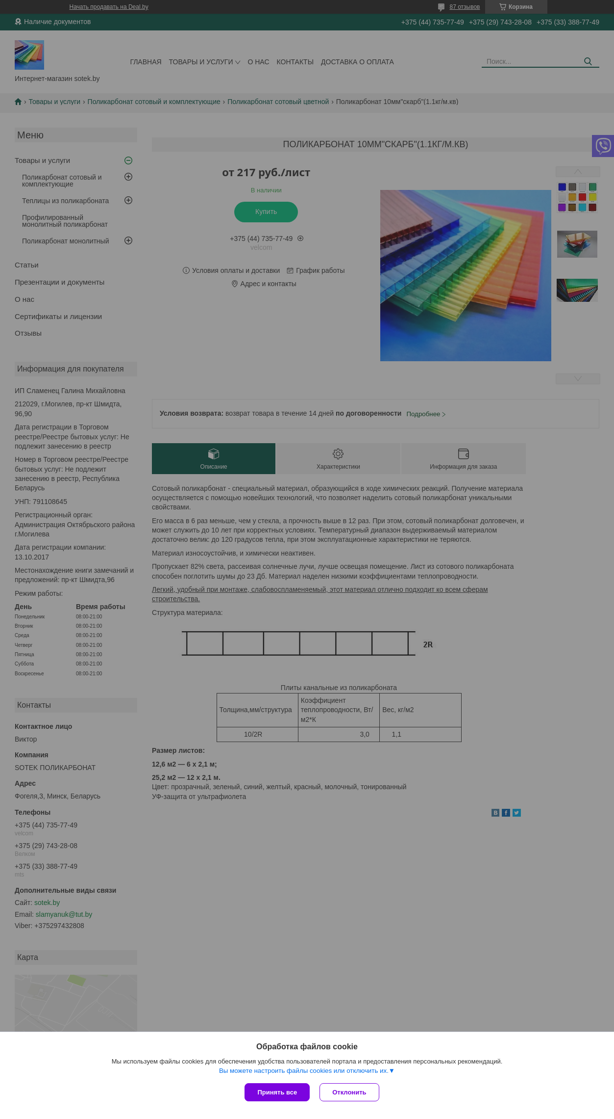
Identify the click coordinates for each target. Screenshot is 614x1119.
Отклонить (349, 1092)
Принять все (277, 1092)
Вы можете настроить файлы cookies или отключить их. (304, 1070)
